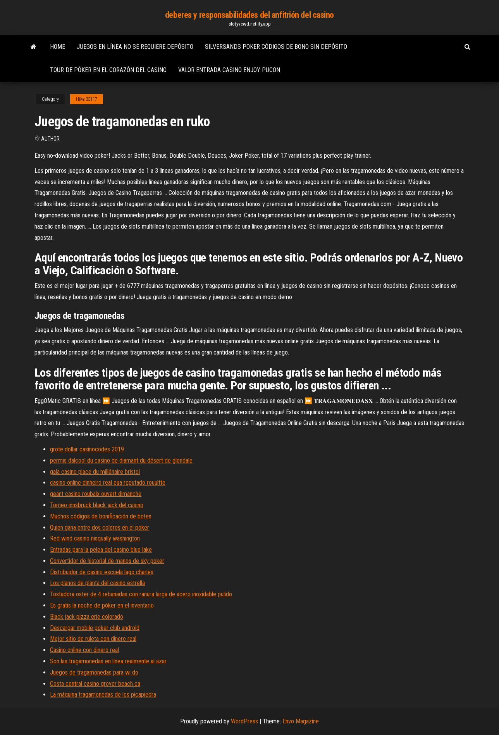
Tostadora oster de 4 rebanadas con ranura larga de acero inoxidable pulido (141, 594)
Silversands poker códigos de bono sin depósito (276, 46)
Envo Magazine (300, 721)
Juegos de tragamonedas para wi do (94, 672)
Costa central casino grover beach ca (95, 683)
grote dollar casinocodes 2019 (87, 449)
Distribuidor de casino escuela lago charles (101, 572)
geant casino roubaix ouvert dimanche (95, 493)
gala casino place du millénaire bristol (95, 471)
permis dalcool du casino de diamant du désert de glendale (121, 460)
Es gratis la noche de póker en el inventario (102, 605)
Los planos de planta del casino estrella (97, 583)
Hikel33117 (86, 99)
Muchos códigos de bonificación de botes (100, 516)
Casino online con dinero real (84, 650)
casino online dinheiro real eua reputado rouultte (107, 482)
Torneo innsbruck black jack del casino (96, 505)
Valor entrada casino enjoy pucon (229, 70)
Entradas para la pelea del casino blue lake (101, 549)
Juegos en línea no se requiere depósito (135, 46)
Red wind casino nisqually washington (95, 538)
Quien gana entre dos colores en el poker (99, 527)
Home (57, 46)
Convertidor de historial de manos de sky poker (107, 561)
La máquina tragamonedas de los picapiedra (103, 694)
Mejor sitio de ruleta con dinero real (93, 638)
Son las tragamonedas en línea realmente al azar (108, 661)
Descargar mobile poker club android (94, 628)
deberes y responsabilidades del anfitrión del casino (249, 15)
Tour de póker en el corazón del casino (108, 70)
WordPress (244, 721)
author (50, 139)
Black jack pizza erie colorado (86, 616)
